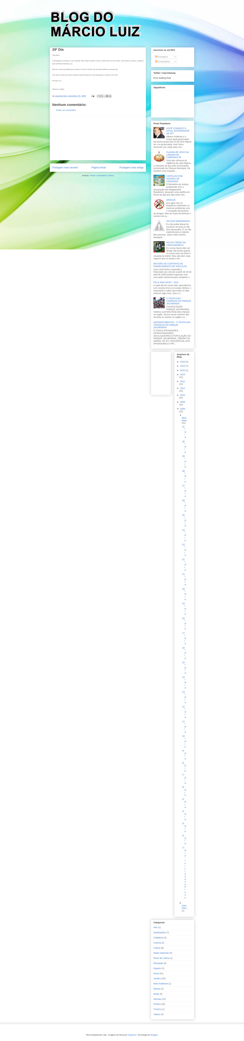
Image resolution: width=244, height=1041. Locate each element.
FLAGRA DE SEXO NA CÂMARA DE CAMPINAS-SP (177, 155)
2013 (182, 374)
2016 (183, 361)
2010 (182, 395)
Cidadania (158, 937)
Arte (155, 927)
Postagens (161, 57)
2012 (182, 381)
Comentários (162, 61)
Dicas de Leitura (161, 958)
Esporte (157, 968)
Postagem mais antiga (131, 167)
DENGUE (171, 200)
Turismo (157, 1009)
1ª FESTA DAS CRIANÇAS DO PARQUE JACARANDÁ (178, 301)
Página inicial (99, 167)
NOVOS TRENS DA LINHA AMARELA (176, 243)
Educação (158, 963)
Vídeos (156, 1014)
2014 (183, 370)
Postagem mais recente (65, 167)
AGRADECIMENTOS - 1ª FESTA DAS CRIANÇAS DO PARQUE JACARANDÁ (171, 325)
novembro (184, 906)
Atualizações (159, 932)
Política (157, 1004)
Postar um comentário (66, 110)
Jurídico (157, 978)
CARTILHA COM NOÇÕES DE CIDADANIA (174, 179)
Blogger (154, 1035)
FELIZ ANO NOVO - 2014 (165, 282)
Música (156, 989)
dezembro (184, 419)
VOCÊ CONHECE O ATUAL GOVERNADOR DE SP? (178, 131)
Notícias (157, 999)
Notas (156, 994)
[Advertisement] (98, 138)
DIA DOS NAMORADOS (178, 221)
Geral (156, 973)
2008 (182, 409)
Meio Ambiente (160, 983)
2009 (182, 402)
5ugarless (132, 1035)
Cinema (157, 943)
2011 (182, 388)
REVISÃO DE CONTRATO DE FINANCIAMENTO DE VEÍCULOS (170, 265)
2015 (183, 366)
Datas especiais (161, 953)
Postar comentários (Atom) (102, 175)
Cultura (156, 948)
